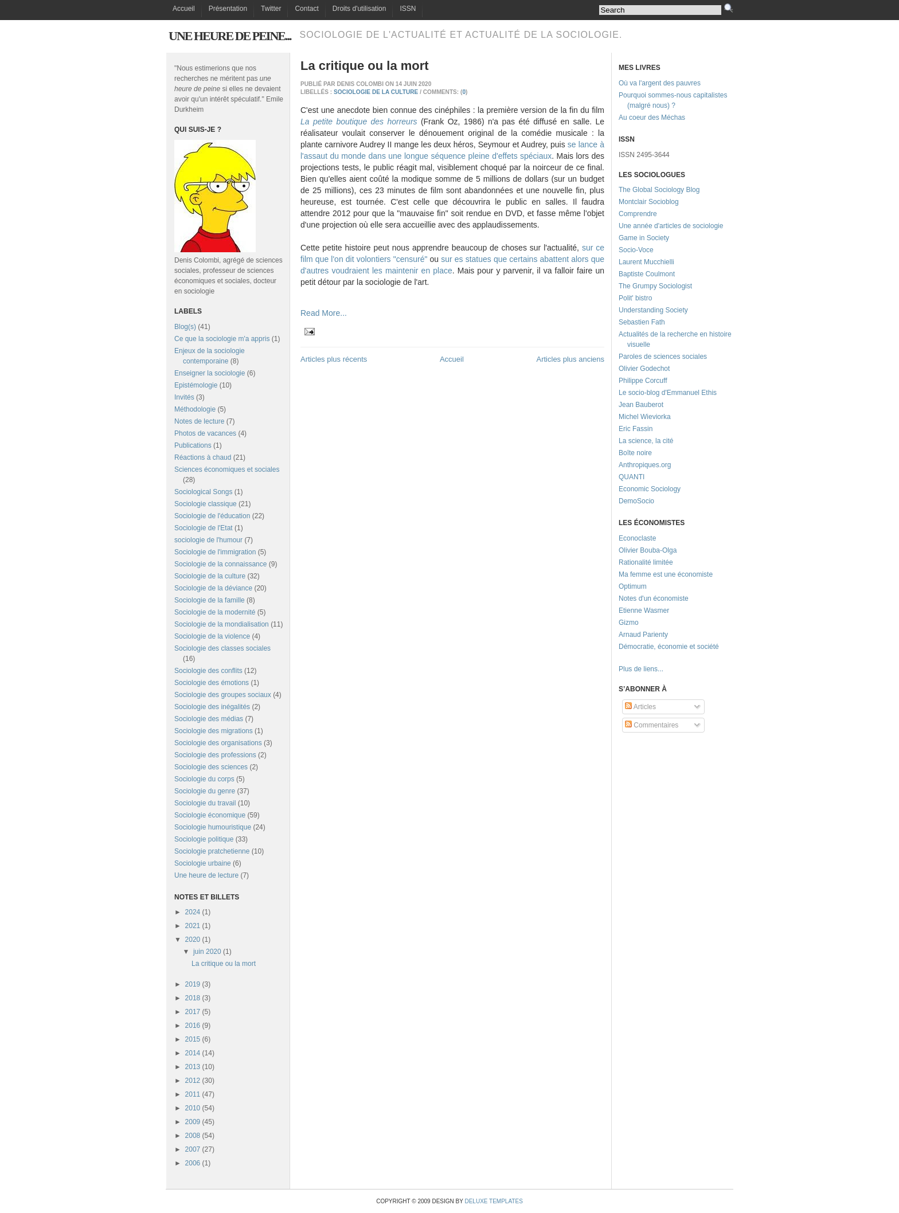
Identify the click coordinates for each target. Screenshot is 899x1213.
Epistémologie (195, 385)
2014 (193, 1053)
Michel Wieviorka (645, 417)
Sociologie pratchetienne (211, 851)
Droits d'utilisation (359, 9)
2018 (193, 998)
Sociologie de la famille (209, 600)
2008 (193, 1136)
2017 (193, 1012)
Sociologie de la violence (212, 636)
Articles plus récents (333, 359)
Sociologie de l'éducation (212, 516)
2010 (193, 1108)
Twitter (271, 9)
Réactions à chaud (202, 457)
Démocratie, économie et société (669, 647)
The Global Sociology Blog (659, 190)
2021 (193, 926)
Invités (184, 397)
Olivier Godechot (644, 369)
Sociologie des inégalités (212, 707)
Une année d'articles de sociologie (671, 226)
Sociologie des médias (208, 719)
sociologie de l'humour (208, 540)
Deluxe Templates (493, 1201)
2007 (193, 1149)
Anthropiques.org (645, 465)
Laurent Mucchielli (646, 262)
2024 (193, 912)
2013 (193, 1067)
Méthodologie (195, 409)
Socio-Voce (636, 250)
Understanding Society (653, 310)
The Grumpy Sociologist (655, 286)
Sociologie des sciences (211, 767)
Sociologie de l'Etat (203, 528)
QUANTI (631, 477)
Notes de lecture (199, 421)
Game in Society (644, 238)
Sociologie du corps (204, 779)
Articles (640, 707)
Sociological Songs (203, 492)
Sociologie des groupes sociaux (222, 695)
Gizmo (629, 623)
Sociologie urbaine (202, 863)
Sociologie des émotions (211, 683)
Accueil (184, 9)
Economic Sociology (650, 489)
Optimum (633, 586)
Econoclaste (637, 538)
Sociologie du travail (205, 803)
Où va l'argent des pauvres (660, 83)
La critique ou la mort (223, 964)
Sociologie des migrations (213, 731)
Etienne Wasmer (644, 610)
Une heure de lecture (206, 875)
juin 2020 (207, 952)
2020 (193, 940)
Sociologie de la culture (209, 576)
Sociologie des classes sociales (222, 648)
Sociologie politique (203, 839)
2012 (193, 1081)
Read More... (323, 313)
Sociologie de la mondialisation (221, 624)
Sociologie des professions (215, 755)
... (660, 669)
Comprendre (638, 214)
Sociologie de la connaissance (220, 564)
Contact (306, 9)
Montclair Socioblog (649, 202)
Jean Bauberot (641, 405)
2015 (193, 1039)
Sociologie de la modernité (214, 612)
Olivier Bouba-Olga (648, 550)
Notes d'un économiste (654, 598)
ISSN (408, 9)
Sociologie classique (205, 504)
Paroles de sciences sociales (663, 357)
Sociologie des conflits (208, 671)
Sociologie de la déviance (213, 588)
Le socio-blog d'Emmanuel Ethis (668, 393)
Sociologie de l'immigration (215, 552)
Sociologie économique (209, 815)
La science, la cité (646, 441)
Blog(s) (185, 327)
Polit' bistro (635, 298)
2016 (193, 1026)
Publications (193, 445)
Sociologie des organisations (218, 743)
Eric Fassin (635, 429)
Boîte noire (635, 453)
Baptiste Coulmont (647, 274)
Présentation (228, 9)
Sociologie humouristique (212, 827)
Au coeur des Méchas (652, 118)
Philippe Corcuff (643, 381)
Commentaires (651, 725)
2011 (193, 1094)
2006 (193, 1163)
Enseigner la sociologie (209, 373)
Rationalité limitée (646, 562)
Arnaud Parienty (643, 635)
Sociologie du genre (204, 791)
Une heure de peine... (230, 36)
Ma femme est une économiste (666, 574)
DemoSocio (636, 501)
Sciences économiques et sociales (226, 469)
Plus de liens (638, 669)
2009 (193, 1122)
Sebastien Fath (642, 322)
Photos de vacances (205, 433)
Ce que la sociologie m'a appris (221, 339)
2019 (193, 984)
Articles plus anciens (571, 359)
